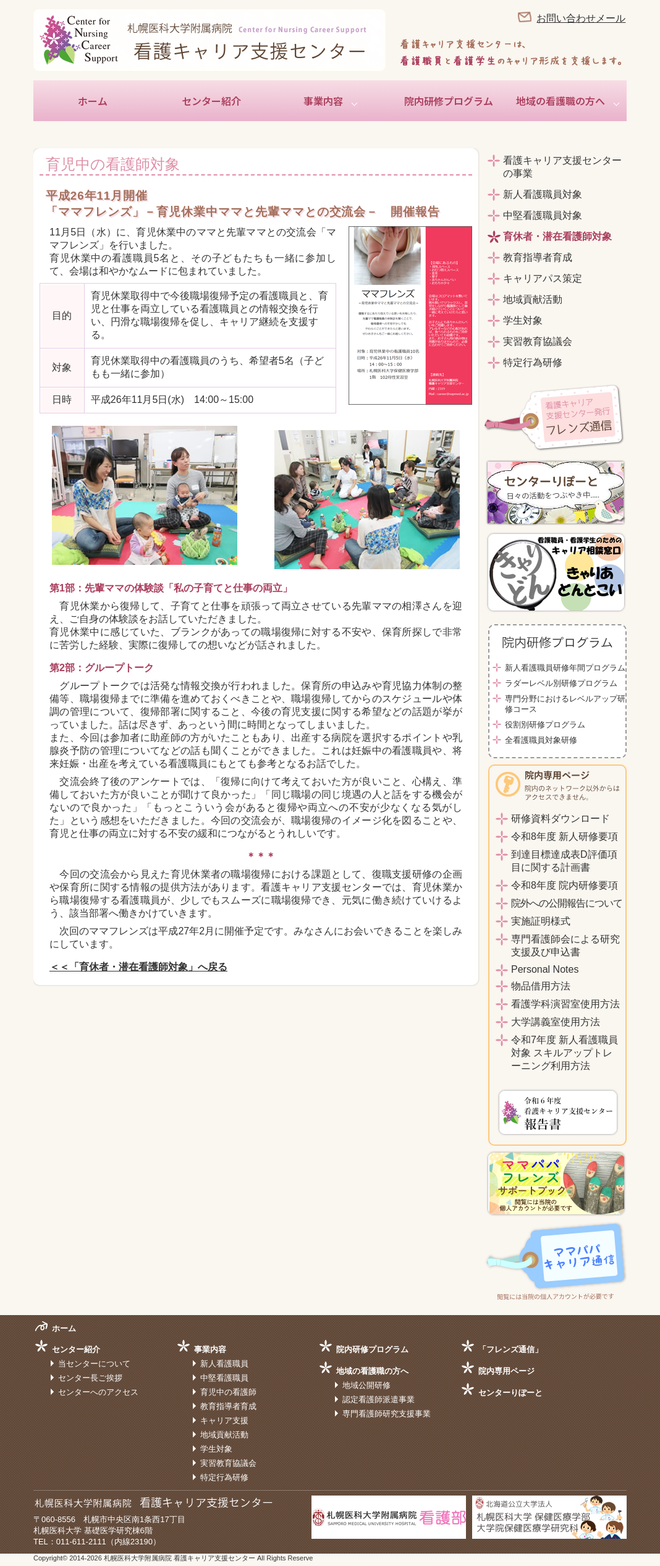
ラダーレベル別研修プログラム (561, 683)
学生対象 (523, 320)
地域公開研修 (366, 1385)
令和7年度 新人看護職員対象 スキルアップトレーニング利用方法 (564, 1053)
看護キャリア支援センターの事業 (562, 167)
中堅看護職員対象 (542, 215)
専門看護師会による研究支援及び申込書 (565, 945)
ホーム (93, 100)
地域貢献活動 (532, 299)
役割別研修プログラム (545, 724)
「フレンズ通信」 (510, 1349)
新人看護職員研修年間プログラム (565, 667)
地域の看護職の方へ (560, 100)
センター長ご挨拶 (90, 1377)
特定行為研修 (532, 362)
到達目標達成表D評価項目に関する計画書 (564, 861)
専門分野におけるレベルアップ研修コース (565, 704)
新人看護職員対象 (542, 194)
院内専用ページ (506, 1371)
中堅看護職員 (224, 1377)
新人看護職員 (224, 1363)
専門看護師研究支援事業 (386, 1413)
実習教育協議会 (537, 341)
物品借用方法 (540, 986)
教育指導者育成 (537, 257)
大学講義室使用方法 (555, 1022)
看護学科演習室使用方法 (565, 1004)
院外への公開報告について (566, 903)
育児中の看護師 (228, 1392)
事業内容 (323, 100)
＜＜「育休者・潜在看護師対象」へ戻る (138, 967)
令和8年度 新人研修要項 (564, 836)
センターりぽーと (510, 1392)
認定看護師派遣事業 (378, 1399)
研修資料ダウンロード (560, 818)
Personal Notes (544, 969)
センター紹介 (211, 100)
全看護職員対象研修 (541, 740)
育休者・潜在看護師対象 (557, 236)
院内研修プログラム (448, 100)
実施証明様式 (540, 921)
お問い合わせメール (580, 18)
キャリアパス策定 (542, 278)
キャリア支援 (224, 1420)
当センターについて (94, 1363)
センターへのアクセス (98, 1392)
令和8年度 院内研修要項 (564, 885)
